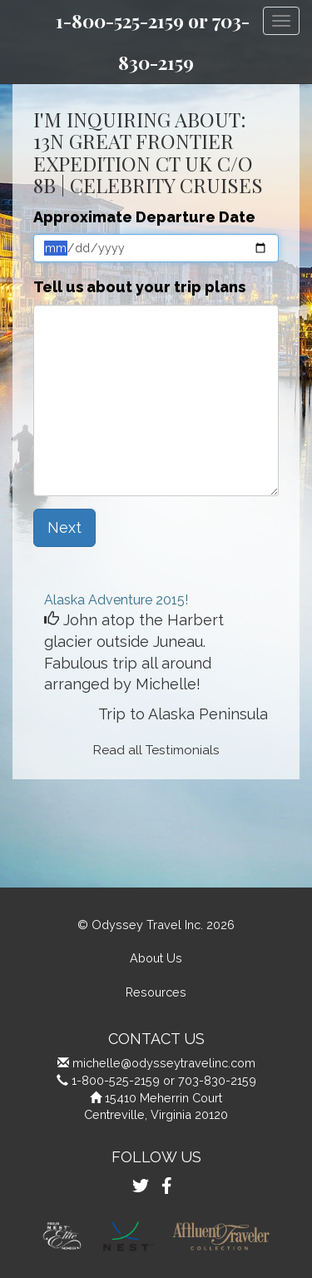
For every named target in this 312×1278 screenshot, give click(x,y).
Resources (156, 992)
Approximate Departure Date (144, 217)
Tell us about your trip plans (139, 287)
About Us (156, 958)
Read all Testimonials (156, 750)
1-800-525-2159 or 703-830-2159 (164, 1080)
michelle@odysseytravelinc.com (163, 1063)
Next (64, 527)
